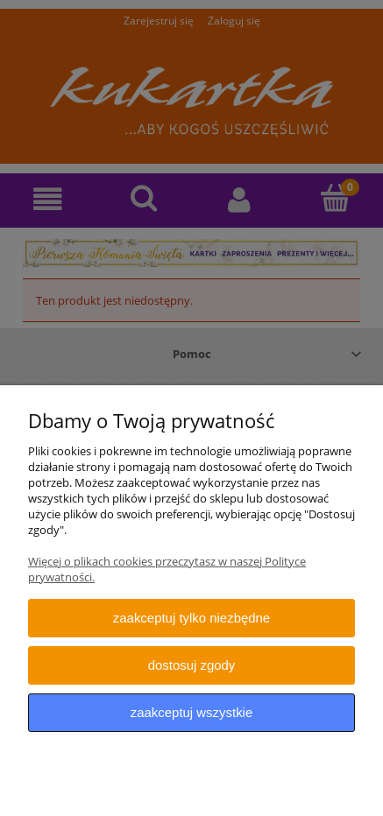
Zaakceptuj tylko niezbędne (191, 617)
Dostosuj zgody (192, 665)
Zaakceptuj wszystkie (191, 712)
